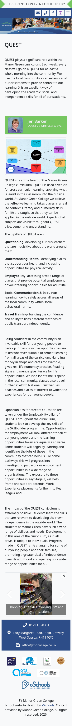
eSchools (47, 705)
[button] (9, 594)
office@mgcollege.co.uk (39, 645)
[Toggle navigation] (67, 13)
